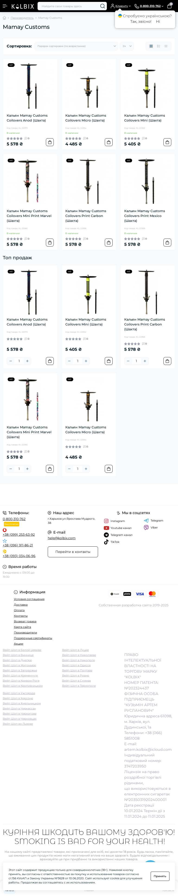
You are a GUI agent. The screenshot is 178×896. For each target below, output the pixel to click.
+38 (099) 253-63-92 (19, 534)
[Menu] (5, 6)
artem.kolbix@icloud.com (148, 749)
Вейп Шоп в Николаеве (79, 655)
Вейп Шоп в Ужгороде (19, 693)
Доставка (21, 604)
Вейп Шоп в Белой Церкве (22, 650)
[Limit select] (127, 46)
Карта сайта (22, 627)
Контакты (21, 615)
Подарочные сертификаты (33, 638)
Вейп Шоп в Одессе (76, 665)
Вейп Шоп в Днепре (17, 660)
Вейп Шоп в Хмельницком (22, 703)
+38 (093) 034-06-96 (19, 556)
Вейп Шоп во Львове (18, 723)
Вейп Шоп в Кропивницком (23, 685)
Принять (160, 876)
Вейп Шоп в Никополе (78, 660)
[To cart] (50, 142)
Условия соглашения (29, 599)
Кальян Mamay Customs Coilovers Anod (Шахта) (27, 117)
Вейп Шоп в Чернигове (19, 713)
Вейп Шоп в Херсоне (18, 698)
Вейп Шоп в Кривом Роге (21, 680)
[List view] (158, 46)
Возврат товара (25, 621)
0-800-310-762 (14, 519)
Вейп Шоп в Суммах (76, 680)
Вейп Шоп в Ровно (75, 675)
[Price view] (166, 46)
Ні (158, 21)
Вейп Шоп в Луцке (75, 650)
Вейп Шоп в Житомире (19, 665)
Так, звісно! (140, 21)
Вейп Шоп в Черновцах (19, 718)
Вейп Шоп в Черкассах (19, 708)
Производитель (22, 18)
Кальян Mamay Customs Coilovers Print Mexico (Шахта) (144, 216)
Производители (25, 632)
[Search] (102, 6)
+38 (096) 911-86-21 (18, 545)
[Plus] (27, 361)
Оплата (19, 610)
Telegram (153, 521)
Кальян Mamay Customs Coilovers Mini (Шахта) (144, 117)
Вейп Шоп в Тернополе (79, 685)
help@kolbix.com (62, 538)
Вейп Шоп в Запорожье (20, 670)
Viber (151, 527)
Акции (18, 643)
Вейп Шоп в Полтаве (77, 670)
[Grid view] (151, 46)
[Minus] (10, 361)
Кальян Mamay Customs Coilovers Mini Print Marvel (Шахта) (29, 216)
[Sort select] (76, 46)
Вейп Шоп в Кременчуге (20, 675)
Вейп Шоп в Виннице (18, 655)
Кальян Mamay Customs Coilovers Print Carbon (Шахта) (85, 216)
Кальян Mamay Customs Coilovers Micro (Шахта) (85, 117)
